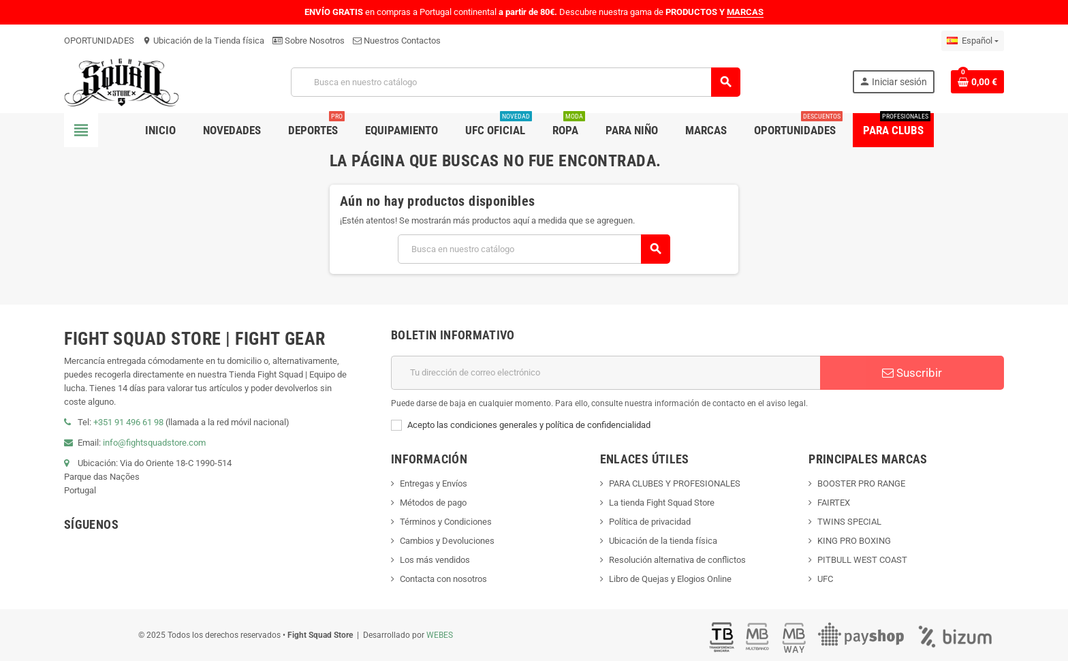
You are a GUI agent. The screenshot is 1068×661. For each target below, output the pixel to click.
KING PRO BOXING (854, 541)
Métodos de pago (433, 502)
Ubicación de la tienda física (663, 541)
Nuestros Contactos (397, 40)
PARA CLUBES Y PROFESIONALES (674, 483)
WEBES (439, 635)
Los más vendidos (435, 560)
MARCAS (745, 12)
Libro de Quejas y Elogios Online (670, 579)
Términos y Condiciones (446, 522)
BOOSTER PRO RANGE (861, 483)
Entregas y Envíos (433, 483)
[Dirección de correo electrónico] (605, 373)
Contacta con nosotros (443, 579)
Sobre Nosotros (308, 40)
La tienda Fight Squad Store (661, 502)
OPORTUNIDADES (99, 40)
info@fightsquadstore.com (154, 442)
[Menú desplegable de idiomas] (972, 41)
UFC (825, 579)
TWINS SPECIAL (849, 522)
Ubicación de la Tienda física (203, 40)
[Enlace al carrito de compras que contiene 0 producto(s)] (977, 81)
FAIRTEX (833, 502)
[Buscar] (515, 82)
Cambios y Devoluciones (447, 541)
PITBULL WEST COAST (862, 560)
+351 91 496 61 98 (128, 422)
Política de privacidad (650, 522)
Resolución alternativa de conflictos (677, 560)
